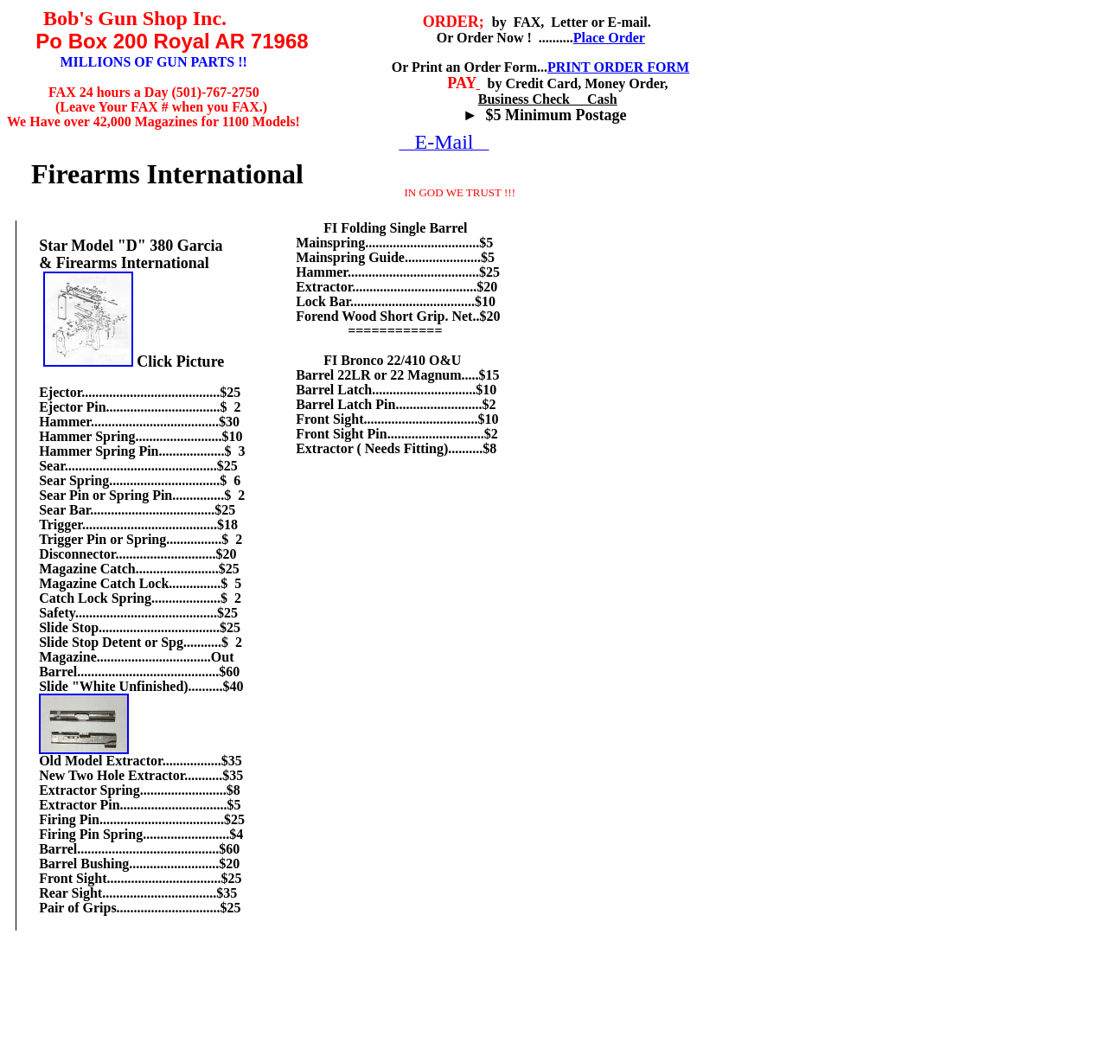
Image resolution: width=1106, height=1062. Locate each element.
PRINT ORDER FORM (618, 67)
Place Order (609, 37)
